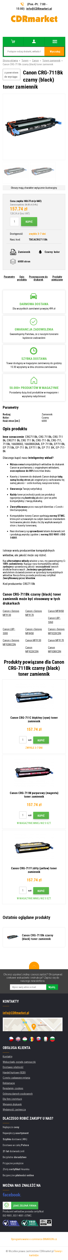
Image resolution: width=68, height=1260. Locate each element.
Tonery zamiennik (51, 60)
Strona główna (10, 60)
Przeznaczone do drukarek (38, 278)
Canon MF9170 (56, 640)
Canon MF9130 (33, 640)
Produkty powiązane (57, 278)
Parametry (9, 276)
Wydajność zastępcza (14, 1109)
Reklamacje (9, 1083)
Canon (35, 60)
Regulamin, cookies (13, 1088)
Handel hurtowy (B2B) (14, 1072)
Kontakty (7, 1056)
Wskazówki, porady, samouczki (19, 1062)
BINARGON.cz (50, 1239)
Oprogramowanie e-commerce (27, 1239)
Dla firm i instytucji (12, 1099)
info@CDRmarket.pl (39, 8)
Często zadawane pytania (16, 1077)
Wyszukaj (55, 51)
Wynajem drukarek (12, 1104)
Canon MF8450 (56, 611)
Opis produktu (22, 278)
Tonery (25, 60)
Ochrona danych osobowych (18, 1093)
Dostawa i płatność (13, 1067)
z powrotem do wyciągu (11, 74)
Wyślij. (52, 987)
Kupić (29, 221)
